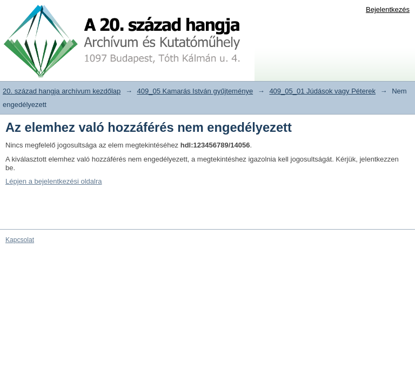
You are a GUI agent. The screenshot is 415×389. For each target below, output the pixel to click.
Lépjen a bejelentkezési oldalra (53, 181)
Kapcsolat (19, 240)
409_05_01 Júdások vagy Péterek (322, 91)
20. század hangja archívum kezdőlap (62, 91)
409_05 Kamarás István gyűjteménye (195, 91)
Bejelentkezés (388, 9)
